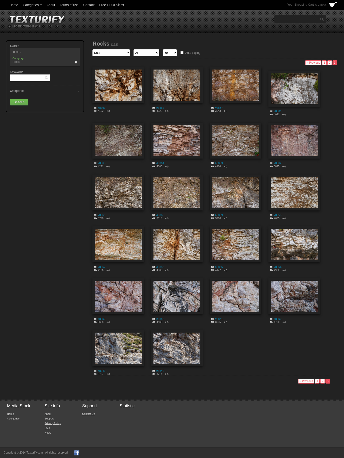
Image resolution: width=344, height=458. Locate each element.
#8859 (219, 215)
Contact (89, 5)
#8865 (101, 163)
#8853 (101, 319)
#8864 (160, 163)
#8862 (277, 163)
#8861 (101, 215)
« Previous (313, 62)
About (50, 5)
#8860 (160, 215)
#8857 (101, 267)
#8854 (277, 267)
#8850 (277, 319)
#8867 (219, 107)
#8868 (160, 107)
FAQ (47, 428)
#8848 (160, 371)
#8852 (160, 319)
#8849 (101, 371)
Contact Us (88, 413)
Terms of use (69, 5)
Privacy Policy (53, 423)
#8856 (160, 267)
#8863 (219, 163)
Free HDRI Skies (111, 5)
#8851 (219, 319)
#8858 (277, 215)
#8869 (101, 107)
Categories (32, 5)
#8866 (277, 111)
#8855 (219, 267)
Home (13, 5)
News (48, 432)
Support (49, 418)
